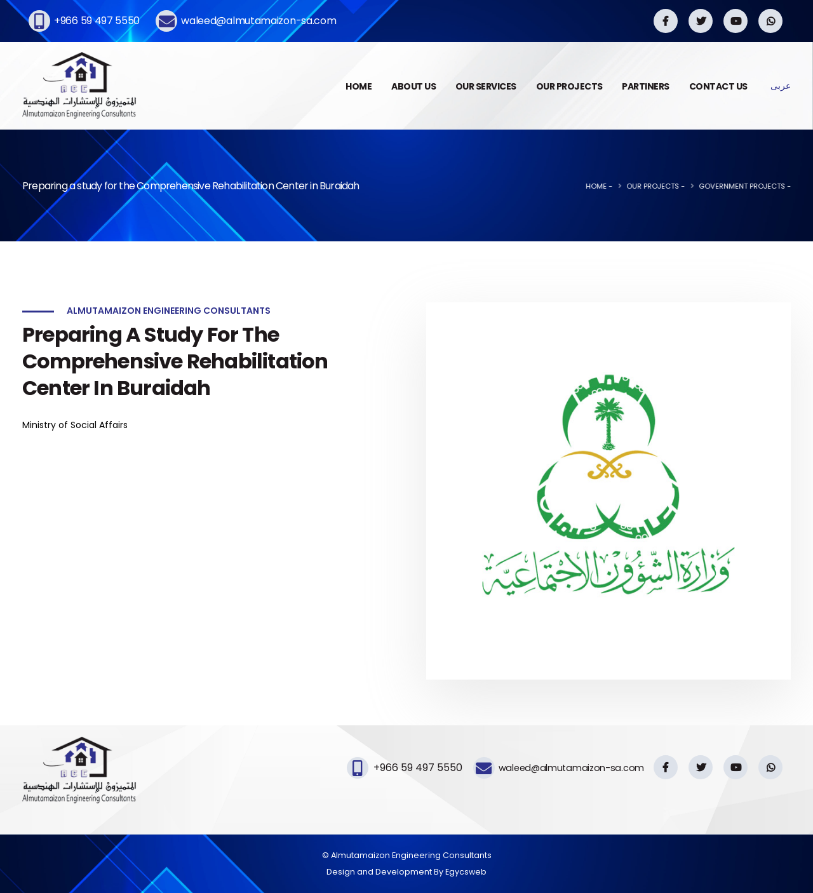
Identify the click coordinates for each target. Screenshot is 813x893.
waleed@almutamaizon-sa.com (258, 20)
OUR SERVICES (485, 86)
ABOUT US (413, 86)
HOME (359, 86)
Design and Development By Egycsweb (406, 871)
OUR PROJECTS (569, 86)
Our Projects (681, 186)
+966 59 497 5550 (97, 20)
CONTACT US (718, 86)
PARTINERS (645, 86)
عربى (780, 85)
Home (625, 186)
